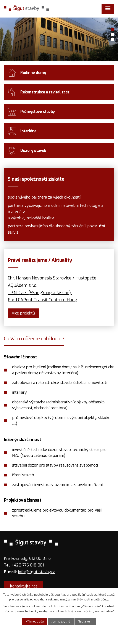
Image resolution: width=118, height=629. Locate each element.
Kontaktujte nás (23, 586)
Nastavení (85, 621)
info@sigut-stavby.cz (36, 571)
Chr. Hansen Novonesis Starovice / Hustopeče (52, 278)
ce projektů (23, 313)
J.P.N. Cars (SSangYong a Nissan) (39, 292)
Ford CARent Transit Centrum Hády (42, 300)
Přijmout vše (35, 621)
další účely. (101, 599)
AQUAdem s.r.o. (22, 285)
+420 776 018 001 (28, 565)
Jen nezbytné (61, 621)
